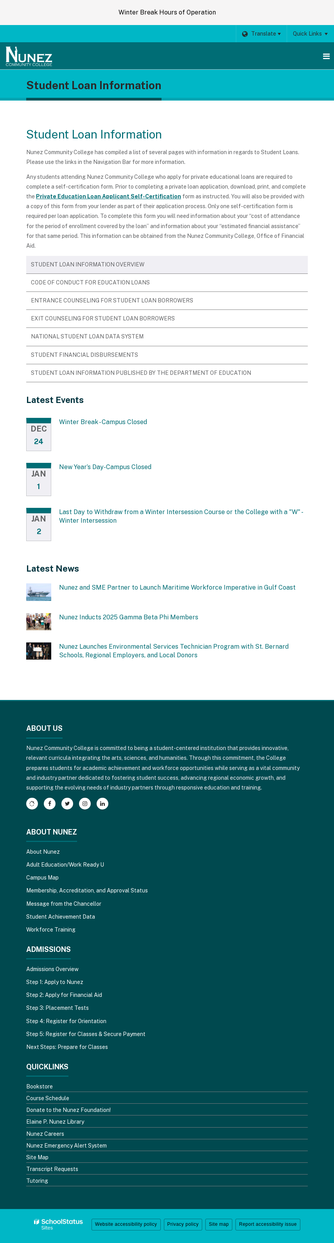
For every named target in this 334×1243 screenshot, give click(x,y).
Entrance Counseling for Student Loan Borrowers (112, 300)
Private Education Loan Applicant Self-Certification (108, 196)
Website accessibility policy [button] (126, 1224)
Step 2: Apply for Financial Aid (64, 995)
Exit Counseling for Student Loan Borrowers (103, 318)
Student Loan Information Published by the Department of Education (141, 373)
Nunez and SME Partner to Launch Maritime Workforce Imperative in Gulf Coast (177, 587)
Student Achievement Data (60, 917)
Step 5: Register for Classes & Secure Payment (85, 1034)
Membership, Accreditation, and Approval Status (87, 890)
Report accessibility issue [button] (268, 1224)
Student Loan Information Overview (87, 264)
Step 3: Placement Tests (57, 1008)
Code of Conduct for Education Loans (90, 282)
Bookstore (39, 1086)
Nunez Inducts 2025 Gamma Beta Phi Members (128, 617)
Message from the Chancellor (63, 904)
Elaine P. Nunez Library (55, 1122)
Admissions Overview (52, 969)
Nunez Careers (45, 1134)
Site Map (37, 1157)
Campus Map (42, 877)
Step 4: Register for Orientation (66, 1021)
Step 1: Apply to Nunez (54, 982)
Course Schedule (47, 1098)
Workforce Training (50, 929)
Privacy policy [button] (183, 1224)
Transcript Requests (52, 1169)
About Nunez (43, 852)
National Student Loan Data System (87, 336)
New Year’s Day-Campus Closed (105, 467)
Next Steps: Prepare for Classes (67, 1047)
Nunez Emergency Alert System (66, 1145)
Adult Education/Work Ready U (65, 865)
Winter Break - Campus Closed (103, 422)
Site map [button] (219, 1224)
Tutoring (37, 1181)
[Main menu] (326, 56)
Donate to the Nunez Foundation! (68, 1110)
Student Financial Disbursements (84, 355)
